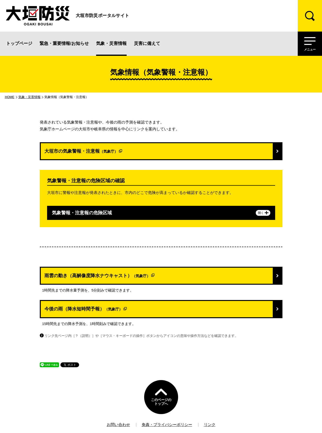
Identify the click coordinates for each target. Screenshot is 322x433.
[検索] (310, 16)
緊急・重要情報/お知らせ (64, 43)
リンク (209, 425)
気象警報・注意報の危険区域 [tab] (161, 213)
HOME (9, 97)
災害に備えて (147, 43)
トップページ (19, 43)
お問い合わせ (118, 425)
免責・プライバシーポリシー (167, 425)
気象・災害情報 (111, 43)
